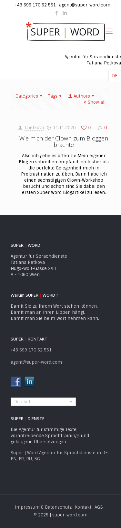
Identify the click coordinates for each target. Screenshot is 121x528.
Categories (29, 96)
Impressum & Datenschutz (43, 507)
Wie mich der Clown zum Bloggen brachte (63, 141)
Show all (94, 102)
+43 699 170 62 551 (35, 5)
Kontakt (83, 507)
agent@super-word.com (84, 5)
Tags (55, 96)
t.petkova (34, 127)
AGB (99, 507)
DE (114, 76)
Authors (81, 96)
